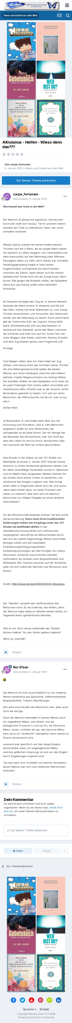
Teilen (18, 851)
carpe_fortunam (20, 164)
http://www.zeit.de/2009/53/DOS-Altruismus (38, 583)
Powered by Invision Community (36, 1017)
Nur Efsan (20, 667)
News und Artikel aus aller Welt (44, 168)
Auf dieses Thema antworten (36, 180)
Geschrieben (30, 198)
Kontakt (44, 1009)
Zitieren (16, 652)
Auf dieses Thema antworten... (28, 830)
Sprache (29, 1009)
